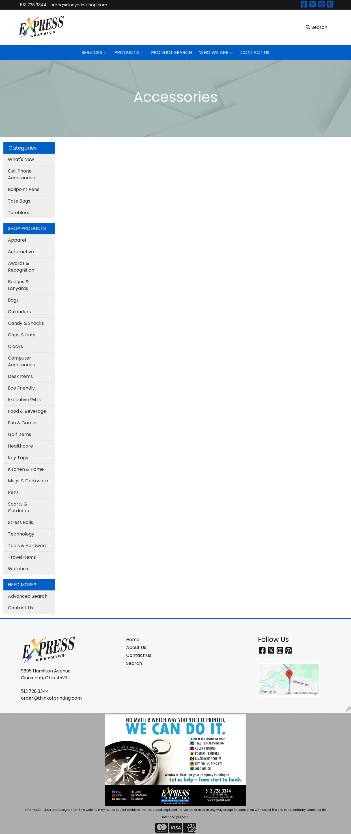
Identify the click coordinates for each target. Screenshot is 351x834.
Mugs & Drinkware (28, 481)
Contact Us (20, 608)
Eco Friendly (21, 388)
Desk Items (20, 376)
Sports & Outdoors (18, 507)
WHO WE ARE (216, 52)
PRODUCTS (129, 52)
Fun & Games (23, 423)
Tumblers (18, 212)
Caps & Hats (21, 335)
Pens (13, 492)
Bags (13, 300)
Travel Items (22, 557)
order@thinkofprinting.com (51, 698)
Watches (18, 569)
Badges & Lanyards (18, 285)
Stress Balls (20, 522)
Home (132, 639)
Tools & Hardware (28, 545)
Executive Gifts (24, 399)
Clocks (15, 346)
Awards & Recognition (21, 266)
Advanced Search (28, 596)
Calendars (19, 311)
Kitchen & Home (26, 469)
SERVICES (94, 52)
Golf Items (19, 434)
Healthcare (20, 446)
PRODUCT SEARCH (171, 52)
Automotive (21, 251)
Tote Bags (19, 201)
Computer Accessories (21, 361)
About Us (136, 647)
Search (134, 663)
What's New (21, 159)
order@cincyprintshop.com (78, 5)
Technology (21, 534)
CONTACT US (255, 52)
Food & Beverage (27, 411)
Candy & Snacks (26, 323)
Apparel (17, 240)
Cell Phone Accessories (21, 174)
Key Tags (18, 457)
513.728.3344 (33, 5)
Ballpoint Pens (23, 189)
